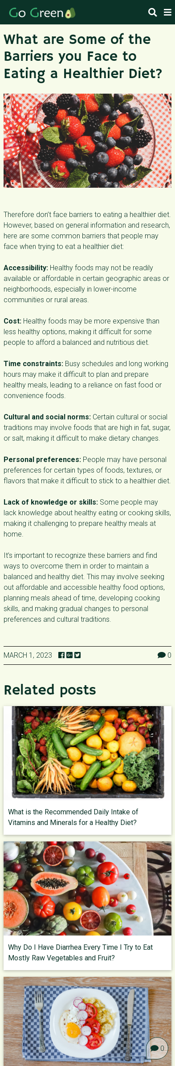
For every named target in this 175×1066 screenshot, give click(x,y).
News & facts (83, 1047)
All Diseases (28, 1047)
